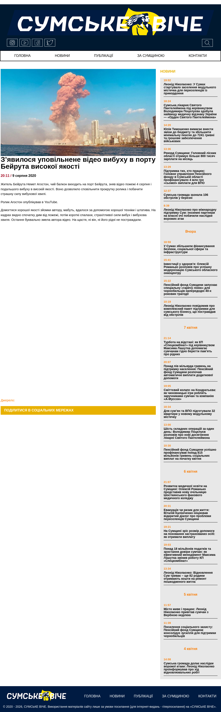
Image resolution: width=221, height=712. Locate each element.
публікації (103, 56)
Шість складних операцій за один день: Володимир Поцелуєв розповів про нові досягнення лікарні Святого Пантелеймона (189, 433)
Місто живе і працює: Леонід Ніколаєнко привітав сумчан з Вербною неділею (186, 612)
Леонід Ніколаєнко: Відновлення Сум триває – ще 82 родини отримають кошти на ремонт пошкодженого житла (188, 577)
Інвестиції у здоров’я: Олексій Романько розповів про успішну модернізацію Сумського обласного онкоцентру (190, 268)
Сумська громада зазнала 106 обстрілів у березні (186, 196)
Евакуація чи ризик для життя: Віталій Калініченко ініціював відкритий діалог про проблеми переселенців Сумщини (187, 514)
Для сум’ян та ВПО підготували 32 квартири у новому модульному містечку (189, 414)
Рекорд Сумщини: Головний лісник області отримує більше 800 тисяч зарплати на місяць (190, 156)
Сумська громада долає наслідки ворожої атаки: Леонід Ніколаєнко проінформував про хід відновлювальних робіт (189, 668)
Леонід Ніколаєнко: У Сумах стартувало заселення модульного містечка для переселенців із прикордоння (190, 89)
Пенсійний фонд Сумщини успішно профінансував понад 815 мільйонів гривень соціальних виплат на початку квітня (190, 454)
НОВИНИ (167, 71)
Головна (22, 56)
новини (62, 56)
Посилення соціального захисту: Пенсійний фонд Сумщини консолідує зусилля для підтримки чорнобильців (190, 631)
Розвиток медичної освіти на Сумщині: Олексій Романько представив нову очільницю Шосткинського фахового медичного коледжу (185, 492)
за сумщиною (150, 56)
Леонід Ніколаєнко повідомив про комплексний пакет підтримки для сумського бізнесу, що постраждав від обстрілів (189, 310)
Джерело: (8, 400)
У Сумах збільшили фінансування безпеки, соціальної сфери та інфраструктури (189, 249)
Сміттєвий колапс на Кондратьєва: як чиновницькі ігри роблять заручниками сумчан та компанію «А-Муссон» (190, 394)
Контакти (198, 56)
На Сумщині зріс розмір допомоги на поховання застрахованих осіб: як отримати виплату (189, 534)
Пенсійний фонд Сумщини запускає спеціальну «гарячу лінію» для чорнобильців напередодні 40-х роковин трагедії (190, 289)
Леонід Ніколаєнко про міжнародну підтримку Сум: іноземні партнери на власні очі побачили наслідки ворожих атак (190, 214)
